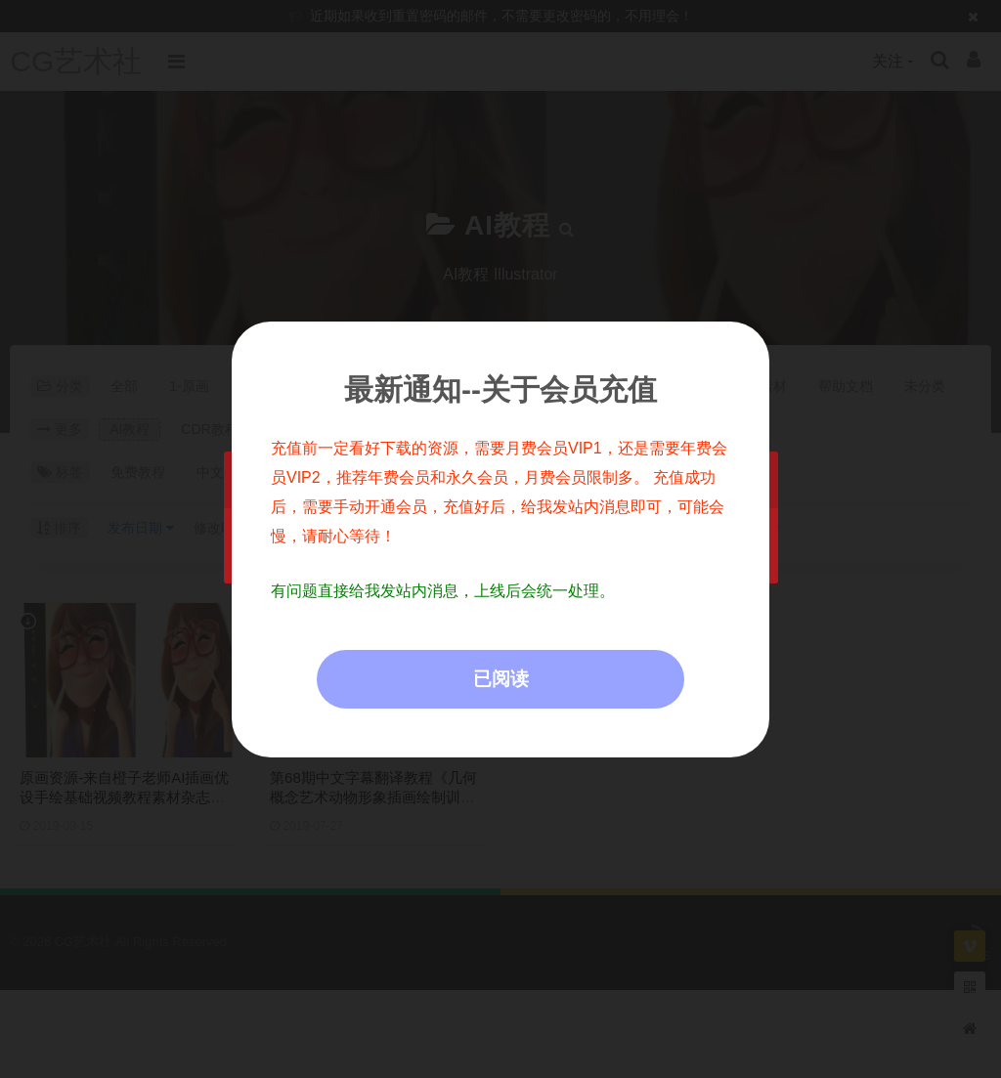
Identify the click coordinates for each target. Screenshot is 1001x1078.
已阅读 (501, 678)
